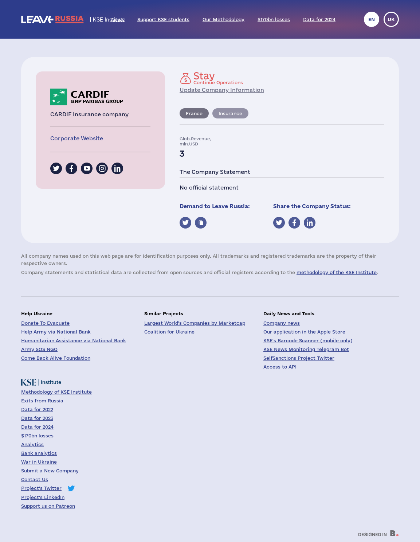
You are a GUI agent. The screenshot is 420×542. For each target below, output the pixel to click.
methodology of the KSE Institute (337, 272)
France (194, 113)
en (371, 19)
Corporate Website (76, 138)
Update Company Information (222, 90)
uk (391, 19)
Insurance (230, 113)
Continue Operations (218, 78)
